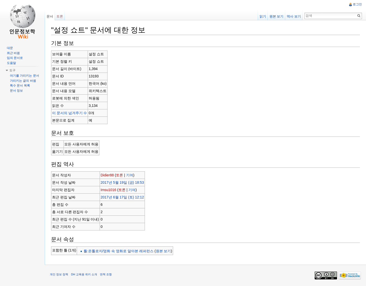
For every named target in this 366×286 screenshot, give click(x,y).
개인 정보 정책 (59, 274)
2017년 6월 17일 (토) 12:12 (122, 197)
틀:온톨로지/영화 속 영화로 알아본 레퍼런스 (119, 251)
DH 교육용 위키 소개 (84, 274)
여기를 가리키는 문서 (24, 75)
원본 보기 (163, 251)
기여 (129, 175)
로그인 (357, 4)
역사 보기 (294, 16)
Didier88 (107, 175)
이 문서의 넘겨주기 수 (69, 113)
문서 (50, 16)
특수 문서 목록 (20, 85)
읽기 (263, 16)
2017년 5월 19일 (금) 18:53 (122, 182)
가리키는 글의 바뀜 (23, 80)
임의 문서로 (15, 58)
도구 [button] (12, 70)
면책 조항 (106, 274)
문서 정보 (16, 90)
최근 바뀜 (13, 53)
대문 (10, 48)
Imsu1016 (108, 190)
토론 (119, 175)
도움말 (11, 63)
